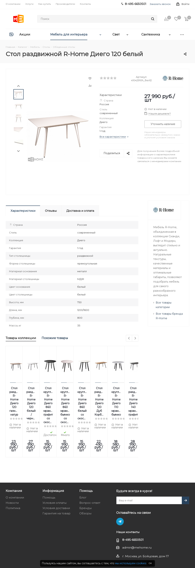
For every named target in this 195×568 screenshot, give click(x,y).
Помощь (49, 459)
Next (18, 151)
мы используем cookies (130, 563)
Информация (53, 453)
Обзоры (85, 475)
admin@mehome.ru (137, 510)
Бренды (85, 470)
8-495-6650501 (133, 502)
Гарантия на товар (56, 475)
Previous (129, 338)
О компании (15, 459)
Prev (18, 86)
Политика (13, 470)
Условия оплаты (55, 465)
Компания (14, 453)
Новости (12, 465)
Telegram (120, 484)
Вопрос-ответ (89, 465)
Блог (83, 459)
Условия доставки (56, 470)
